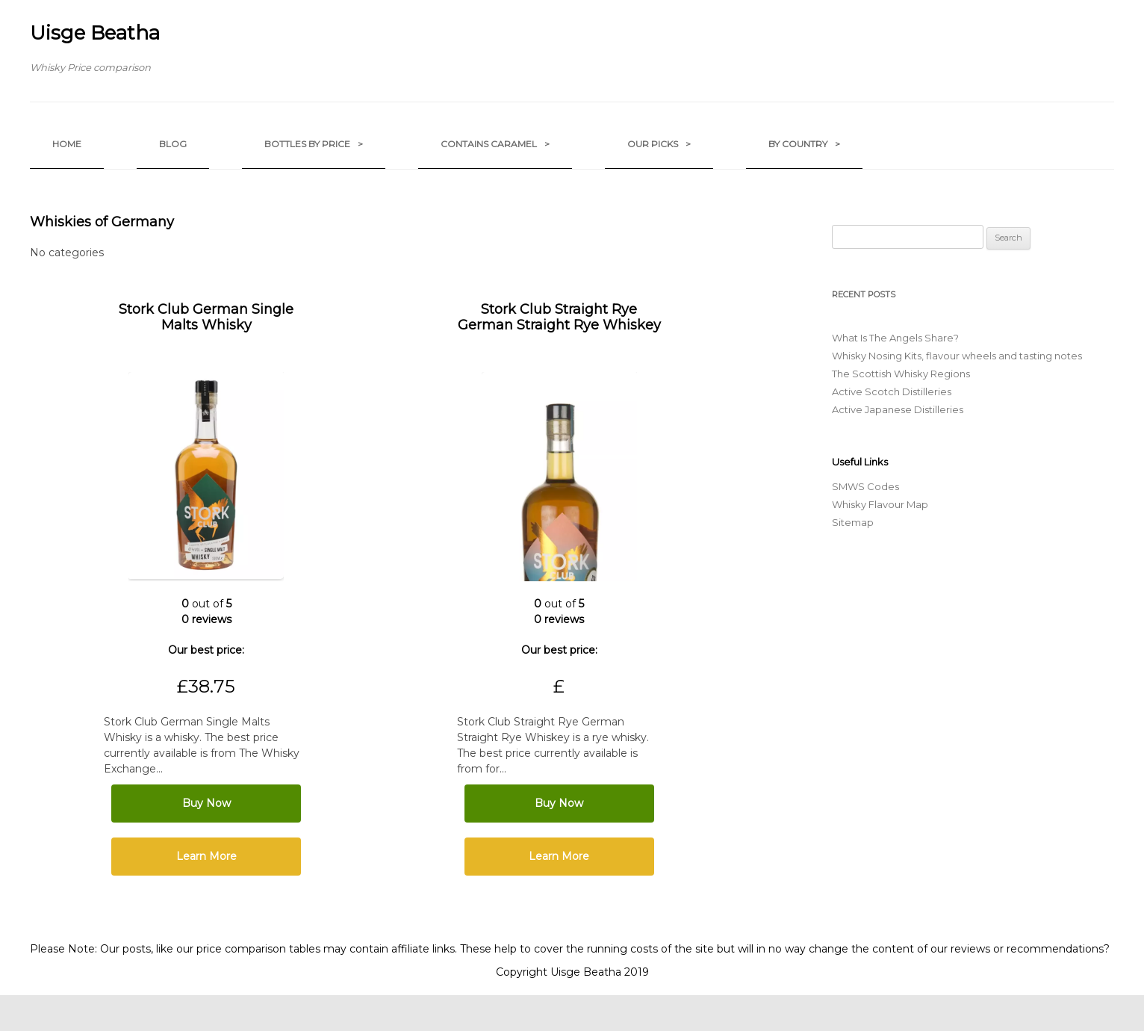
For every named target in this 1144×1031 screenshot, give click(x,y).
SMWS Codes (865, 486)
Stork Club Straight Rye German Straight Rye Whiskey (559, 317)
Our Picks (659, 143)
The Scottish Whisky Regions (901, 374)
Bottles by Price (313, 143)
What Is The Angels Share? (895, 338)
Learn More (206, 856)
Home (66, 143)
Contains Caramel (495, 143)
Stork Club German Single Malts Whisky (206, 317)
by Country (804, 143)
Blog (173, 143)
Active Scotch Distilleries (891, 391)
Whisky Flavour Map (880, 504)
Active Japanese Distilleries (897, 409)
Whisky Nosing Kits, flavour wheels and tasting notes (957, 356)
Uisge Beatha (95, 33)
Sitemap (853, 522)
